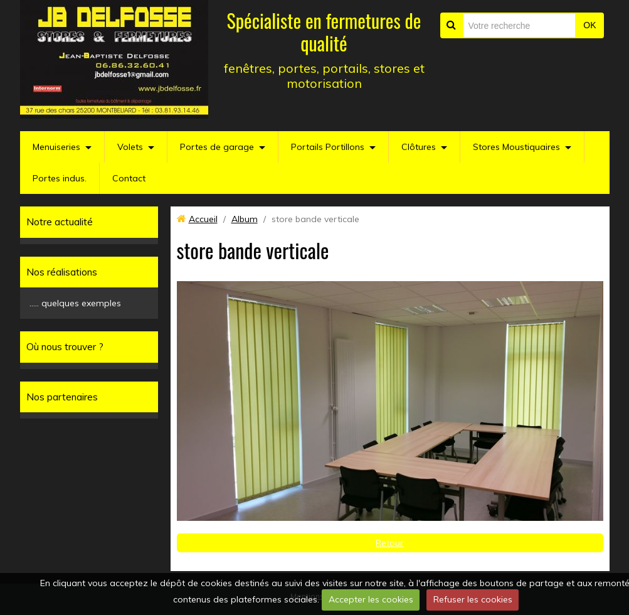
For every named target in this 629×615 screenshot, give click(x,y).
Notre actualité (59, 222)
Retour (389, 542)
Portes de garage (217, 146)
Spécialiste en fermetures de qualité (324, 31)
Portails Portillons (327, 146)
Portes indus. (60, 178)
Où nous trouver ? (64, 347)
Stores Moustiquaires (516, 146)
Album (244, 219)
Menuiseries (56, 146)
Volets (130, 146)
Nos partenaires (62, 397)
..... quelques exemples (75, 303)
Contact (128, 178)
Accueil (203, 219)
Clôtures (418, 146)
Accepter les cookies (371, 599)
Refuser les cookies (472, 599)
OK (589, 25)
